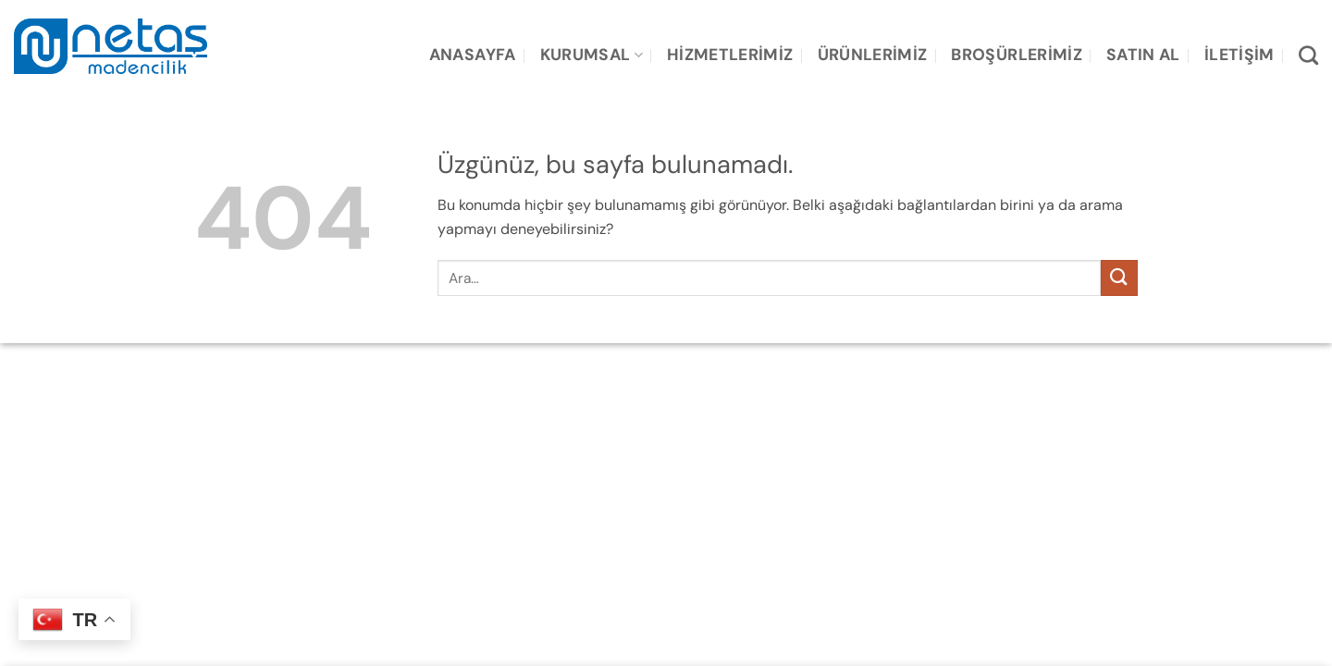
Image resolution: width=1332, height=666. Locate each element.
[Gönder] (1119, 278)
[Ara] (1308, 55)
